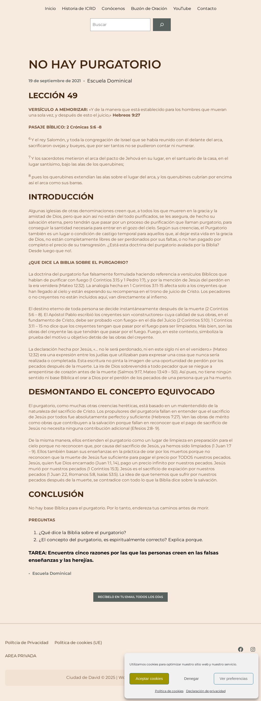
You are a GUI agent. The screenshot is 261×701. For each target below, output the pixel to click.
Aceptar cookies (149, 678)
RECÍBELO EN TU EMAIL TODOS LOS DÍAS (130, 597)
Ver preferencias (233, 678)
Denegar (191, 678)
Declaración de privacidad (206, 691)
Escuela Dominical (109, 81)
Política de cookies (169, 691)
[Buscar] (162, 24)
